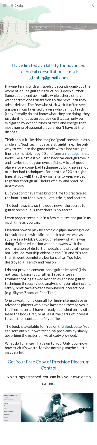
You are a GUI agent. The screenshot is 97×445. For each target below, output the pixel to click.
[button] (4, 5)
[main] (48, 226)
